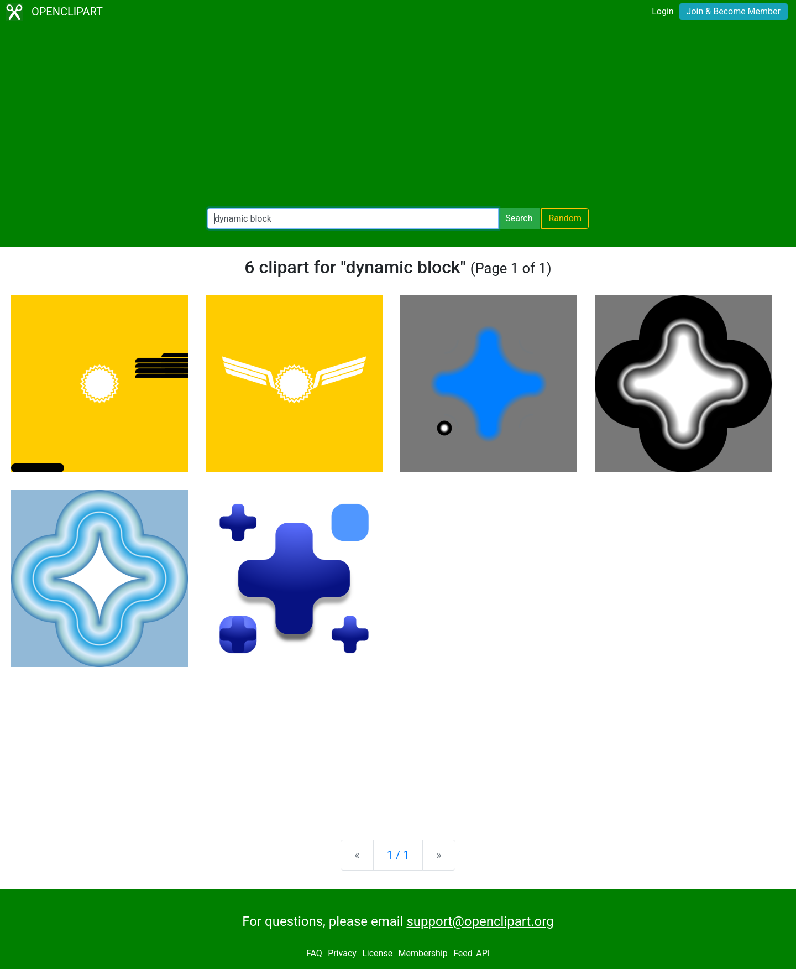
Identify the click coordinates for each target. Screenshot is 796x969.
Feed (463, 953)
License (377, 953)
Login (662, 11)
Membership (422, 953)
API (483, 953)
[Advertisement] (398, 116)
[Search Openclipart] (353, 218)
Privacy (342, 953)
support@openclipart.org (479, 921)
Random (565, 218)
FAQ (314, 953)
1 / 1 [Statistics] (398, 855)
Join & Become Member (734, 11)
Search (518, 218)
